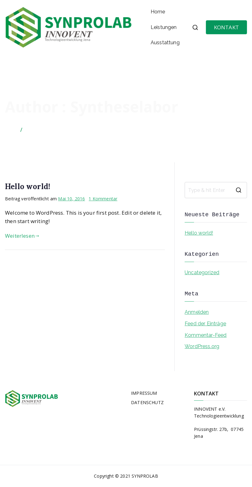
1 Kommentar (103, 199)
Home (158, 12)
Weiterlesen (22, 235)
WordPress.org (202, 346)
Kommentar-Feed (205, 335)
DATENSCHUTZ (147, 402)
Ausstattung (165, 42)
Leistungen (164, 27)
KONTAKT (226, 27)
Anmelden (197, 312)
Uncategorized (202, 272)
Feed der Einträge (205, 324)
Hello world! (27, 186)
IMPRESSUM (144, 393)
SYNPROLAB (145, 476)
